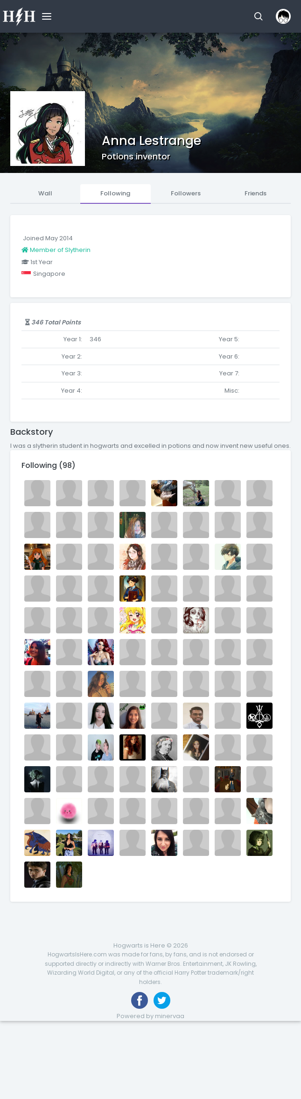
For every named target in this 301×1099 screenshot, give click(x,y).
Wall (45, 193)
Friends (255, 193)
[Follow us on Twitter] (162, 1000)
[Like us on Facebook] (139, 1000)
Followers (186, 193)
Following (115, 193)
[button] (258, 16)
